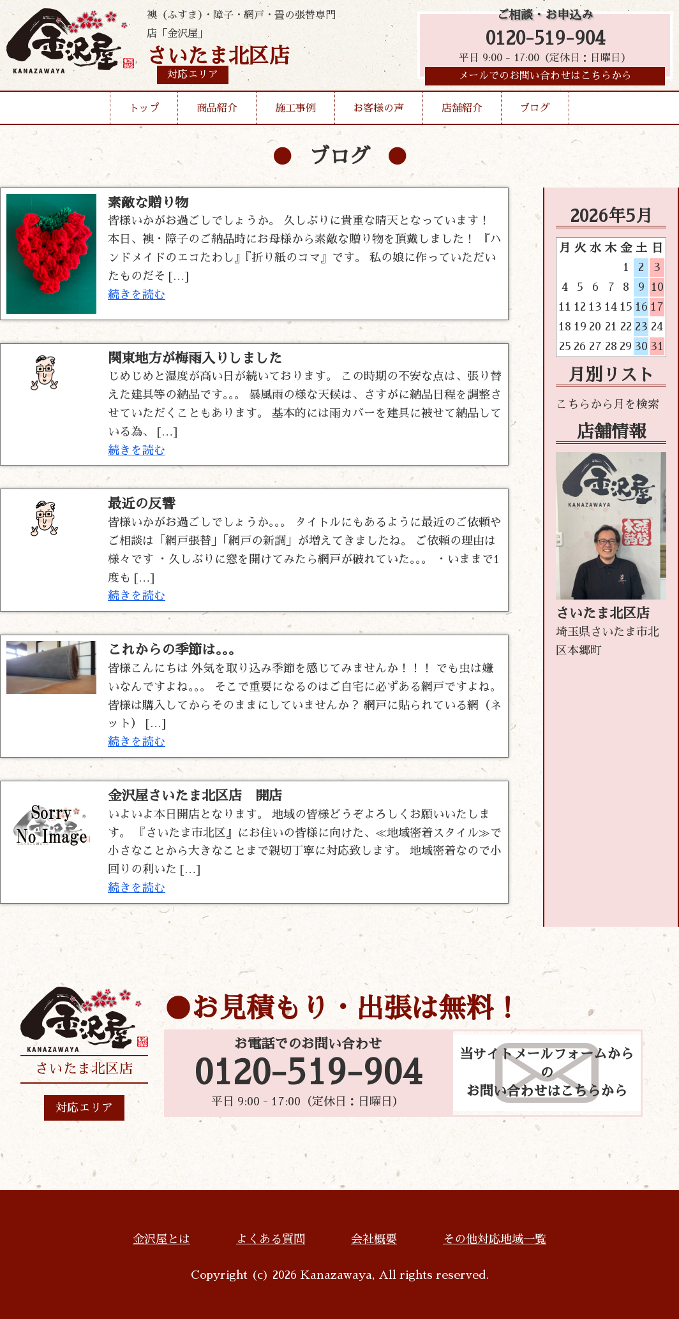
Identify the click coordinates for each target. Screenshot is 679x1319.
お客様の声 (378, 111)
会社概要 (374, 1239)
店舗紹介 (462, 111)
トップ (144, 111)
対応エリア (84, 1108)
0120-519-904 (545, 40)
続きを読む (136, 294)
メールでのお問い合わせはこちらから (545, 80)
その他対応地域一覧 (494, 1239)
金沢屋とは (161, 1239)
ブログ (534, 111)
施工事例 (295, 111)
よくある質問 (270, 1239)
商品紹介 (217, 111)
